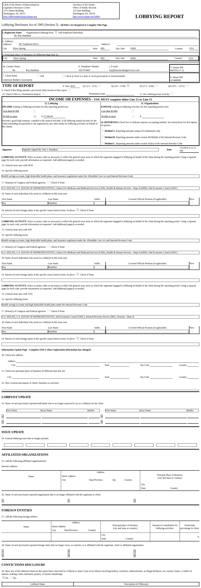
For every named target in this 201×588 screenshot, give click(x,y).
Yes (13, 578)
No (5, 578)
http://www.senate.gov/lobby (86, 16)
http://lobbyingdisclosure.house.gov (20, 16)
